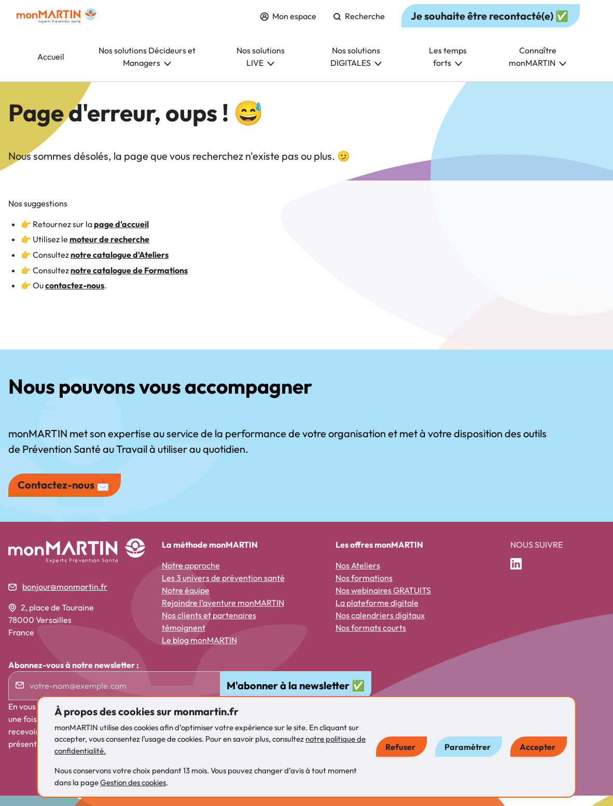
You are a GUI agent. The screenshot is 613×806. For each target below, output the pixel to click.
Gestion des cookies (133, 782)
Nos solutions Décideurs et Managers (147, 66)
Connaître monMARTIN (537, 66)
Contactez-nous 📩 (63, 495)
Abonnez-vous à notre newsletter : (73, 675)
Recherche (359, 26)
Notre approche (191, 576)
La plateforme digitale (377, 613)
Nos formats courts (371, 638)
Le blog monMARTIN (199, 650)
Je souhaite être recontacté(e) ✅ (489, 26)
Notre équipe (186, 600)
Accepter (537, 747)
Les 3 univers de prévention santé (223, 588)
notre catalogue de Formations (129, 280)
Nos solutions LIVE (260, 66)
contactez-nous (74, 295)
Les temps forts (448, 66)
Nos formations (364, 588)
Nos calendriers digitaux (380, 625)
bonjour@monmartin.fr (64, 597)
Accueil (50, 67)
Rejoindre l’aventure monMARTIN (223, 613)
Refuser (400, 747)
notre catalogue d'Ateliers (120, 265)
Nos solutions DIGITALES (356, 66)
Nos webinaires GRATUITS (383, 600)
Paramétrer (467, 747)
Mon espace (288, 26)
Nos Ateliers (358, 576)
